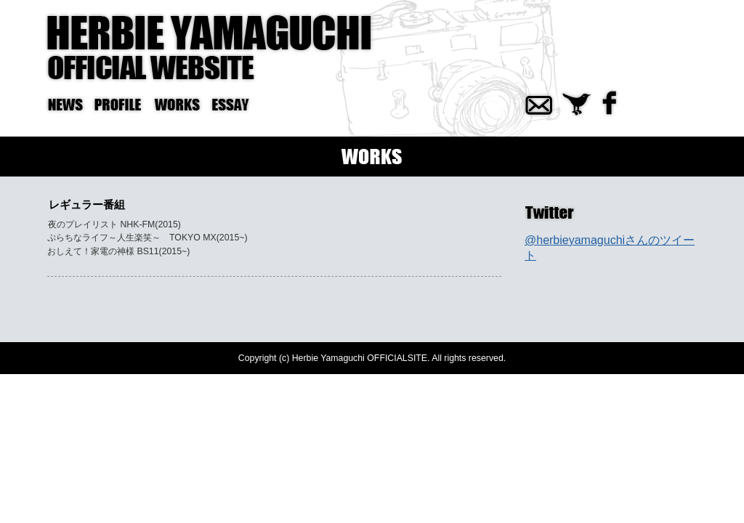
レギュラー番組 (87, 204)
